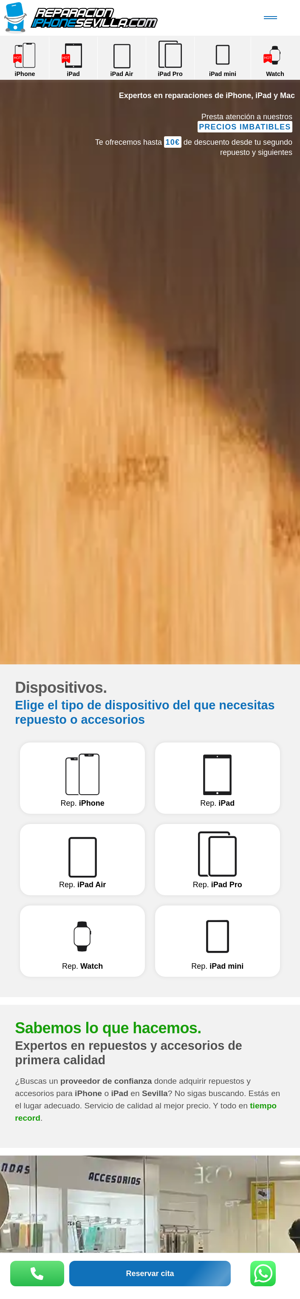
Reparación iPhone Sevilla (96, 18)
